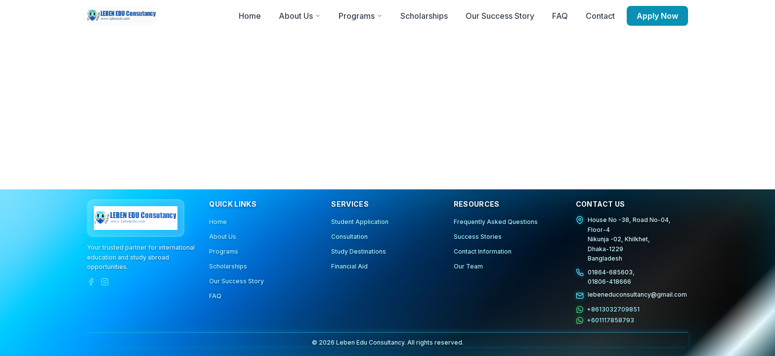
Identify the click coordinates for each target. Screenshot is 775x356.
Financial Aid (349, 266)
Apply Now (657, 16)
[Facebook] (91, 281)
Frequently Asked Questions (496, 221)
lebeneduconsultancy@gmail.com (637, 294)
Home (218, 221)
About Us (222, 236)
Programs (223, 251)
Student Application (359, 221)
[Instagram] (105, 281)
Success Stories (478, 236)
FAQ (215, 296)
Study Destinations (358, 251)
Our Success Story (236, 281)
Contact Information (483, 251)
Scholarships (228, 266)
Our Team (468, 266)
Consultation (349, 236)
